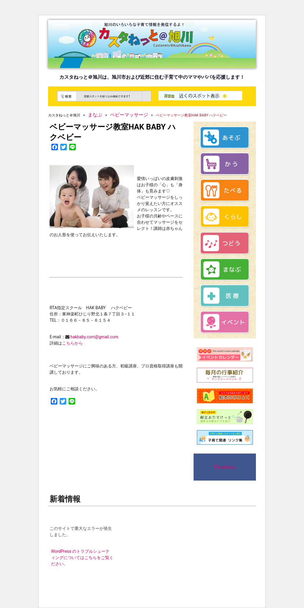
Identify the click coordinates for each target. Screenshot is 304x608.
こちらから (72, 343)
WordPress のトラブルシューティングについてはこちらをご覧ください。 (82, 557)
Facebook (224, 467)
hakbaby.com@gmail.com (93, 336)
